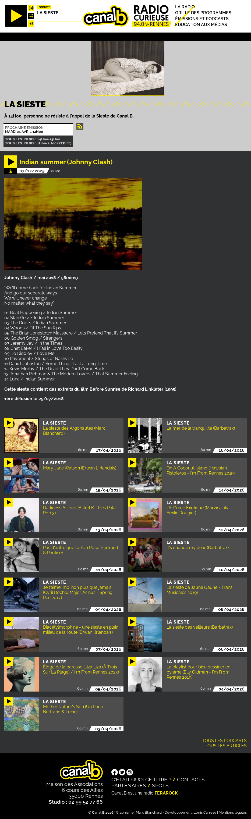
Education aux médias (201, 24)
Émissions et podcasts (202, 18)
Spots (160, 785)
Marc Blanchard (149, 812)
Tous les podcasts (224, 740)
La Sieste (47, 12)
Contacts (191, 779)
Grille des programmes (203, 12)
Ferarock (166, 793)
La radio (185, 6)
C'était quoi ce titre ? (141, 779)
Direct (44, 7)
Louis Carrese (205, 812)
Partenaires (128, 785)
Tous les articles (226, 745)
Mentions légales (233, 812)
